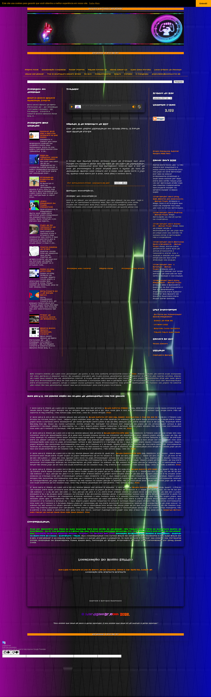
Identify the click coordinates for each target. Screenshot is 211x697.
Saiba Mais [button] (94, 3)
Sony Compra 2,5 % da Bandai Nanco (48, 293)
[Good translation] (6, 652)
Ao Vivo (88, 74)
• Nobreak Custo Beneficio (166, 328)
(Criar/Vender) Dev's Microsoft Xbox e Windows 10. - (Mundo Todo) (168, 244)
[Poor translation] (15, 652)
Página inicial (31, 70)
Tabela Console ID (97, 70)
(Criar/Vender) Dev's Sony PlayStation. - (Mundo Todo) (167, 281)
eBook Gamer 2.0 (118, 70)
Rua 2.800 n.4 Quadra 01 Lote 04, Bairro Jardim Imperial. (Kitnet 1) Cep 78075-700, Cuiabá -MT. (105, 570)
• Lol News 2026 (160, 324)
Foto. (137, 483)
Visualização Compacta (54, 70)
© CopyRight (142, 74)
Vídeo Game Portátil (141, 70)
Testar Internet (77, 70)
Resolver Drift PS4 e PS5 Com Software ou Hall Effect (49, 134)
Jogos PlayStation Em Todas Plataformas (48, 204)
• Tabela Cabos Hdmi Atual (166, 332)
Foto (134, 374)
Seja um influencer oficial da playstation (49, 157)
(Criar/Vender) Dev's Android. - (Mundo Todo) (168, 213)
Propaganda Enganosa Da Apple (46, 179)
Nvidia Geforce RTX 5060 (144, 469)
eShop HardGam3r (34, 74)
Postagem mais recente (79, 268)
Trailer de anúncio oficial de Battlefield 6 (48, 317)
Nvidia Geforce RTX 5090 (145, 487)
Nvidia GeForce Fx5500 (116, 408)
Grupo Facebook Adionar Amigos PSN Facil (166, 152)
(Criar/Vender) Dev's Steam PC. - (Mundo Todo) (166, 225)
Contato (128, 74)
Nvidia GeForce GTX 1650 (116, 433)
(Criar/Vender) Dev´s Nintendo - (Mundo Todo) (163, 266)
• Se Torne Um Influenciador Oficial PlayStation (167, 315)
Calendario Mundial (163, 355)
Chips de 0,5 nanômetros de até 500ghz (48, 227)
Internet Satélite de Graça (48, 248)
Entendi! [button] (203, 3)
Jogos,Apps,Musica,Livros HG (166, 74)
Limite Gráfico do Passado (168, 70)
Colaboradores (103, 74)
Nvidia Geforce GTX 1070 (128, 453)
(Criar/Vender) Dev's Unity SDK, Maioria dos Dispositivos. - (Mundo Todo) (168, 199)
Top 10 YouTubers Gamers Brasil (64, 74)
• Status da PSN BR (163, 321)
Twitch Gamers (160, 344)
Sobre (117, 74)
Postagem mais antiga (133, 268)
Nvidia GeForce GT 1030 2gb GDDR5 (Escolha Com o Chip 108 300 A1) (123, 417)
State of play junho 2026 (47, 270)
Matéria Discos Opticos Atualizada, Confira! (41, 99)
